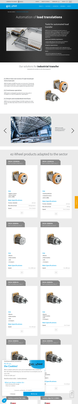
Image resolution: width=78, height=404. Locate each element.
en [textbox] (70, 1)
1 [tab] (32, 140)
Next (73, 130)
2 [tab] (34, 140)
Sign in (63, 1)
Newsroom (62, 6)
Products (41, 6)
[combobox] (70, 1)
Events (37, 1)
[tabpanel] (39, 130)
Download (54, 1)
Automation (55, 6)
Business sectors (11, 11)
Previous (5, 130)
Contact (69, 6)
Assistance (47, 6)
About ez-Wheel (46, 1)
